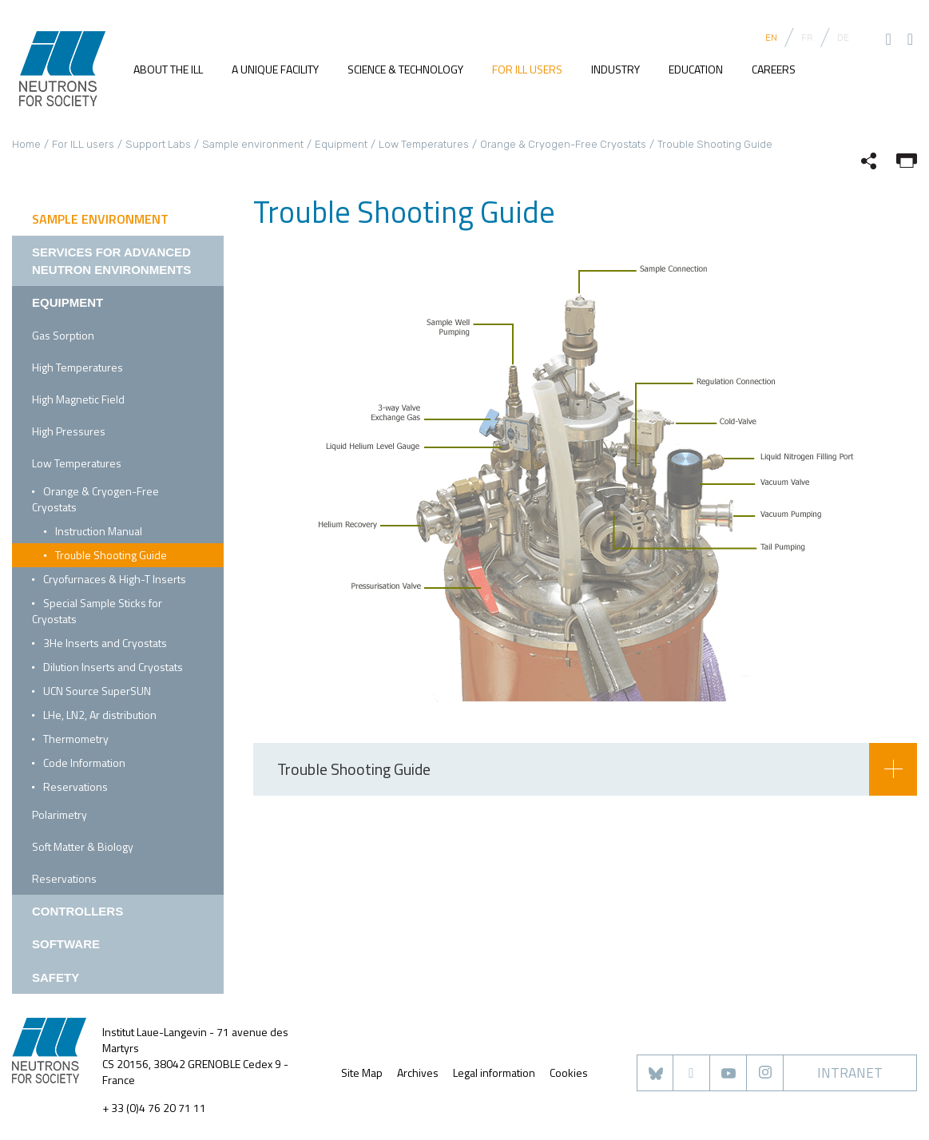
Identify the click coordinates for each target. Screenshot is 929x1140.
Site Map (362, 1072)
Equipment (341, 144)
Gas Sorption (63, 335)
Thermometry (76, 738)
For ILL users (527, 69)
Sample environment (253, 144)
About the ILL (168, 69)
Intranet (850, 1073)
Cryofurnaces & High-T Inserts (114, 578)
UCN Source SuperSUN (97, 690)
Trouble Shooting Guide (111, 554)
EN (771, 37)
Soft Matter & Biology (82, 846)
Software (66, 944)
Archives (418, 1072)
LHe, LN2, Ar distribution (100, 714)
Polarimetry (59, 814)
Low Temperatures (424, 144)
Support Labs (158, 144)
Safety (55, 977)
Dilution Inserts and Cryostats (113, 666)
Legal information (494, 1072)
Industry (615, 69)
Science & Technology (405, 69)
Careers (774, 69)
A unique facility (275, 69)
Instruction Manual (98, 530)
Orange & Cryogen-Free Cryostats (563, 144)
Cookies (569, 1073)
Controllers (77, 911)
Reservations (75, 786)
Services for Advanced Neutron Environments (111, 260)
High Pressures (68, 431)
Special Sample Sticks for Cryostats (97, 610)
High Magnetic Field (78, 399)
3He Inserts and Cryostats (105, 642)
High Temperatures (77, 367)
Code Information (84, 762)
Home (26, 144)
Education (696, 69)
